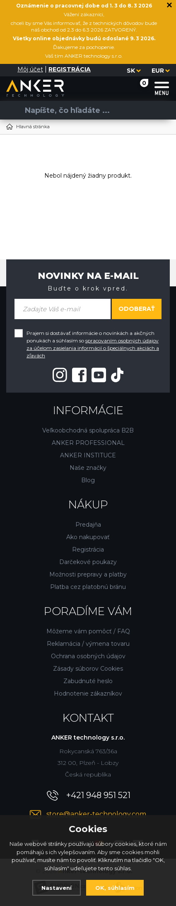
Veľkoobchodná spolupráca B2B (88, 430)
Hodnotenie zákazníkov (88, 693)
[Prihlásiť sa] (11, 70)
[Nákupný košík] (136, 88)
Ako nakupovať (88, 537)
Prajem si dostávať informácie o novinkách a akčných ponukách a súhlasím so (93, 344)
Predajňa (88, 524)
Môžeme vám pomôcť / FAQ (88, 631)
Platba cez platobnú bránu (88, 587)
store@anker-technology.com (96, 814)
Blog (88, 480)
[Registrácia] (69, 69)
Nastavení (56, 887)
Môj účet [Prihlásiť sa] (30, 69)
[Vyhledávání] (85, 110)
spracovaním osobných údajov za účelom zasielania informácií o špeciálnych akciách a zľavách (93, 348)
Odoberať (136, 309)
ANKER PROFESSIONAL (88, 443)
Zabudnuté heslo (88, 681)
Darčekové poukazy (88, 562)
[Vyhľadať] (12, 110)
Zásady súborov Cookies (88, 668)
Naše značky (88, 467)
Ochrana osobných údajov (88, 656)
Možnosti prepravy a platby (88, 574)
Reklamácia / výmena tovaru (88, 643)
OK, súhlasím (115, 887)
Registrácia (88, 549)
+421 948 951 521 (98, 795)
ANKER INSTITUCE (88, 455)
